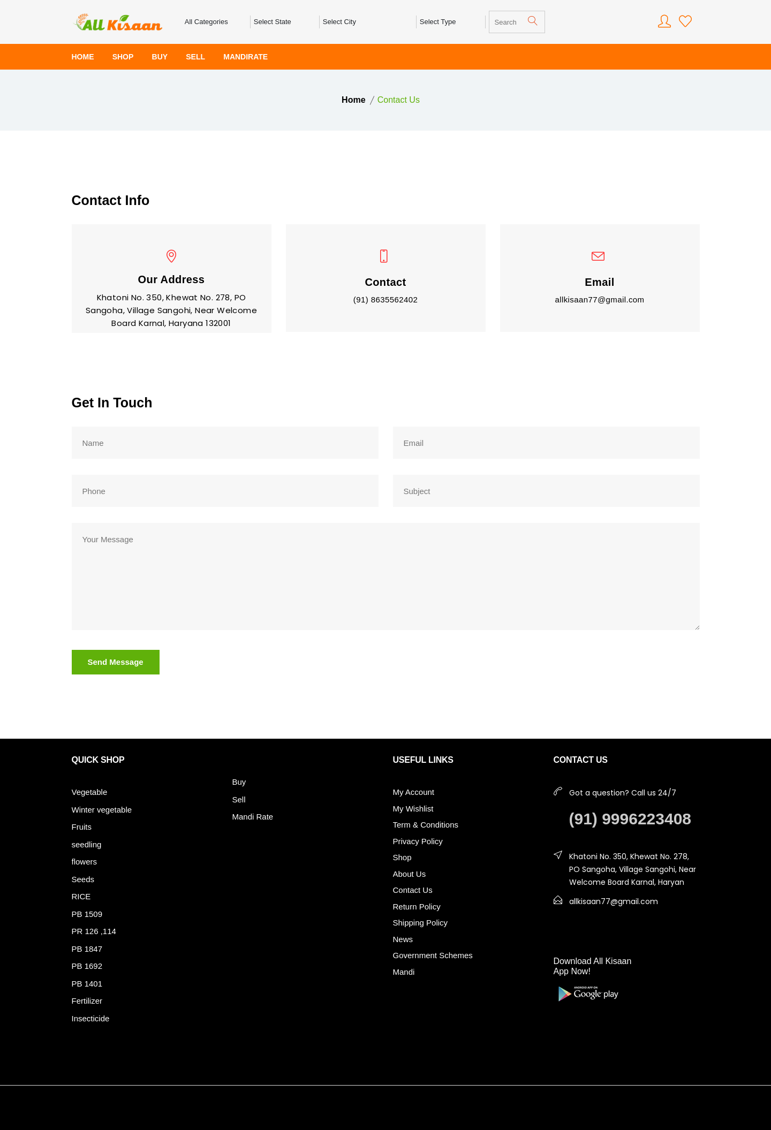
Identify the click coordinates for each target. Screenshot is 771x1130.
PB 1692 (87, 965)
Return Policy (417, 906)
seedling (87, 844)
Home (353, 99)
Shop (402, 857)
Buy (239, 781)
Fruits (82, 826)
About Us (409, 873)
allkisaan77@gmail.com (599, 299)
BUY (160, 56)
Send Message (115, 661)
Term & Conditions (426, 824)
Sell (239, 799)
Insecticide (91, 1018)
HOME (83, 56)
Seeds (83, 879)
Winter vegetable (102, 809)
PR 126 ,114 (94, 931)
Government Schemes (433, 955)
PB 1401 (87, 983)
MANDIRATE (245, 56)
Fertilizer (87, 1000)
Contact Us (413, 889)
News (403, 939)
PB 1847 (87, 948)
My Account (414, 792)
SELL (195, 56)
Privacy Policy (418, 841)
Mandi (404, 971)
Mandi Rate (253, 816)
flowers (84, 861)
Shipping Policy (420, 922)
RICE (81, 896)
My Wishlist (413, 808)
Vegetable (90, 792)
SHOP (123, 56)
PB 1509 (87, 914)
